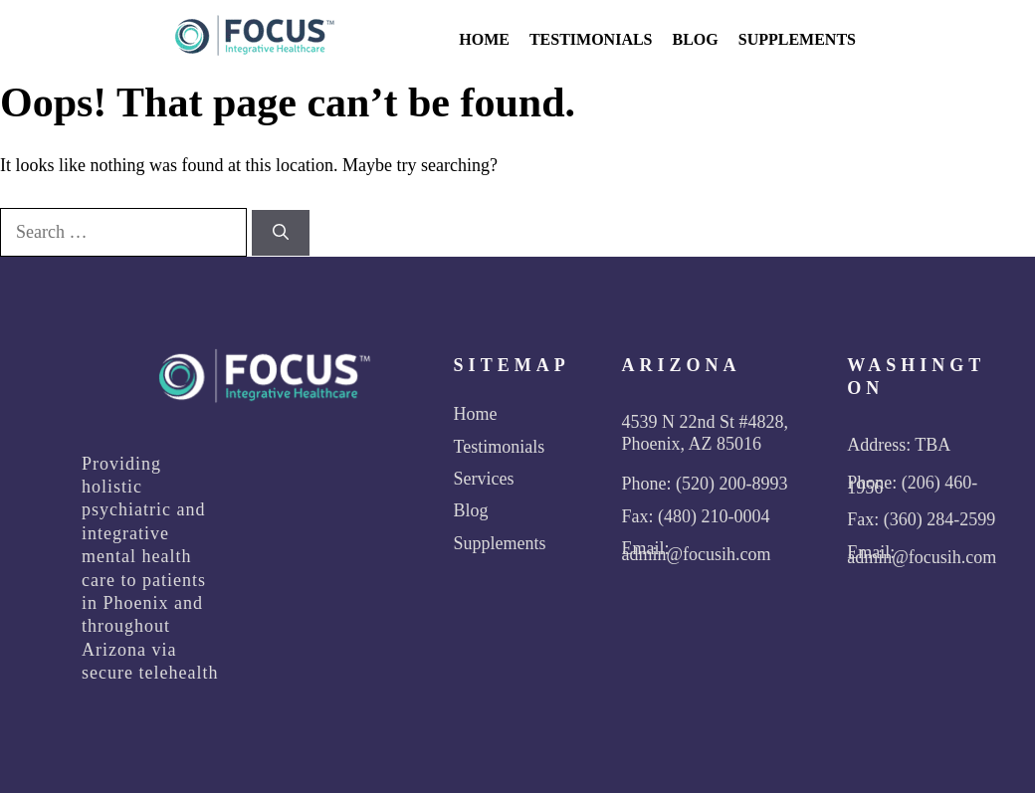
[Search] (281, 233)
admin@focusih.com (695, 554)
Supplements (797, 39)
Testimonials (591, 39)
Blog (696, 39)
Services (484, 479)
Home (484, 39)
